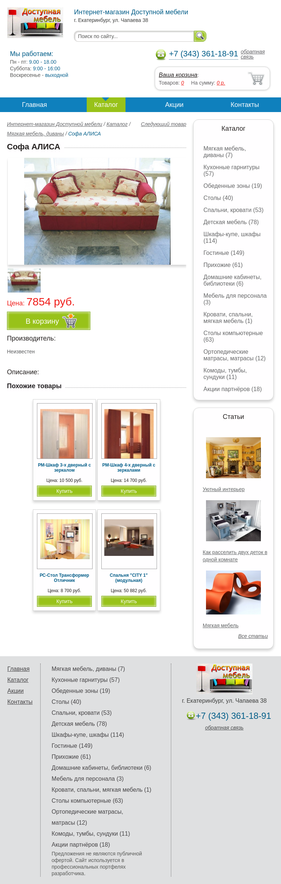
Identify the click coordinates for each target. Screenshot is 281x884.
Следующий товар (163, 124)
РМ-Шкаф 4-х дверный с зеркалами (129, 468)
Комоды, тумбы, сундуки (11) (225, 373)
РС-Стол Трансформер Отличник (64, 578)
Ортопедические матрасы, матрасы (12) (234, 355)
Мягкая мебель (221, 625)
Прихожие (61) (223, 265)
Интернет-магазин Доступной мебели (54, 124)
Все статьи (253, 636)
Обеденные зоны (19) (232, 186)
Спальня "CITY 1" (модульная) (129, 578)
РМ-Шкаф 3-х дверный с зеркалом (64, 468)
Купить (64, 491)
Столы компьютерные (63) (87, 801)
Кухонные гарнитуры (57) (86, 680)
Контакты (245, 104)
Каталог (106, 104)
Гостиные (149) (223, 253)
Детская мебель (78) (231, 222)
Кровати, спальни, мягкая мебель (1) (228, 317)
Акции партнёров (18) (232, 389)
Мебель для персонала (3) (88, 779)
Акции (174, 104)
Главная (34, 104)
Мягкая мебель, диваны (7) (224, 151)
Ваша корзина (178, 75)
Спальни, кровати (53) (233, 210)
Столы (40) (218, 198)
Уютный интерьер (224, 489)
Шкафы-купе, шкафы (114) (88, 735)
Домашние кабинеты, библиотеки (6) (232, 280)
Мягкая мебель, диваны (35, 134)
